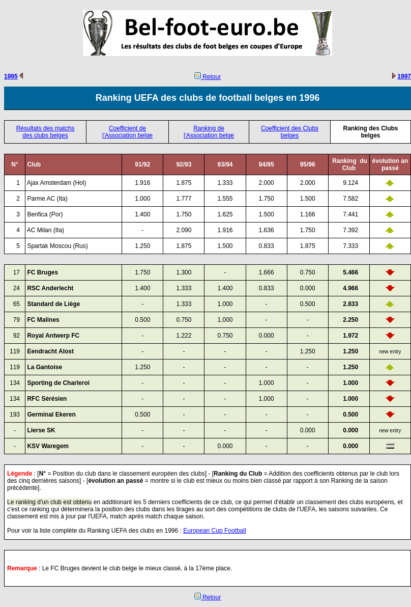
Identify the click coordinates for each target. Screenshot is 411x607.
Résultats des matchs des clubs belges (45, 132)
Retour (207, 76)
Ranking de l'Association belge (209, 132)
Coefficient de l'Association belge (127, 132)
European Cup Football (214, 530)
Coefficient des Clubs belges (289, 132)
